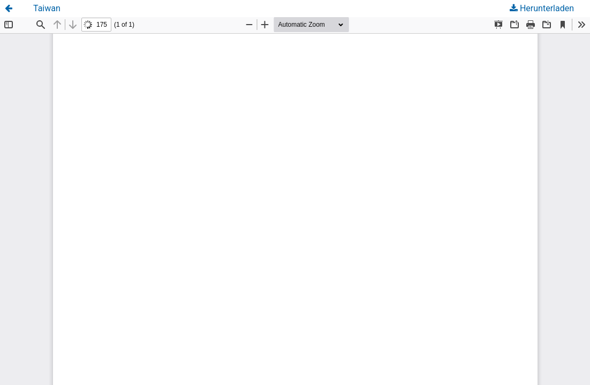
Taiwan (46, 8)
